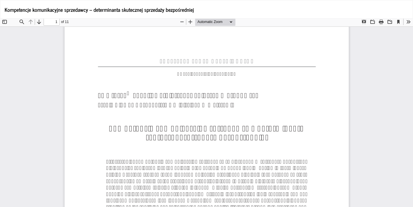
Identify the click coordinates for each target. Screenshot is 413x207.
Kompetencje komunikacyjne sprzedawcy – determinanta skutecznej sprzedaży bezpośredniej (99, 9)
